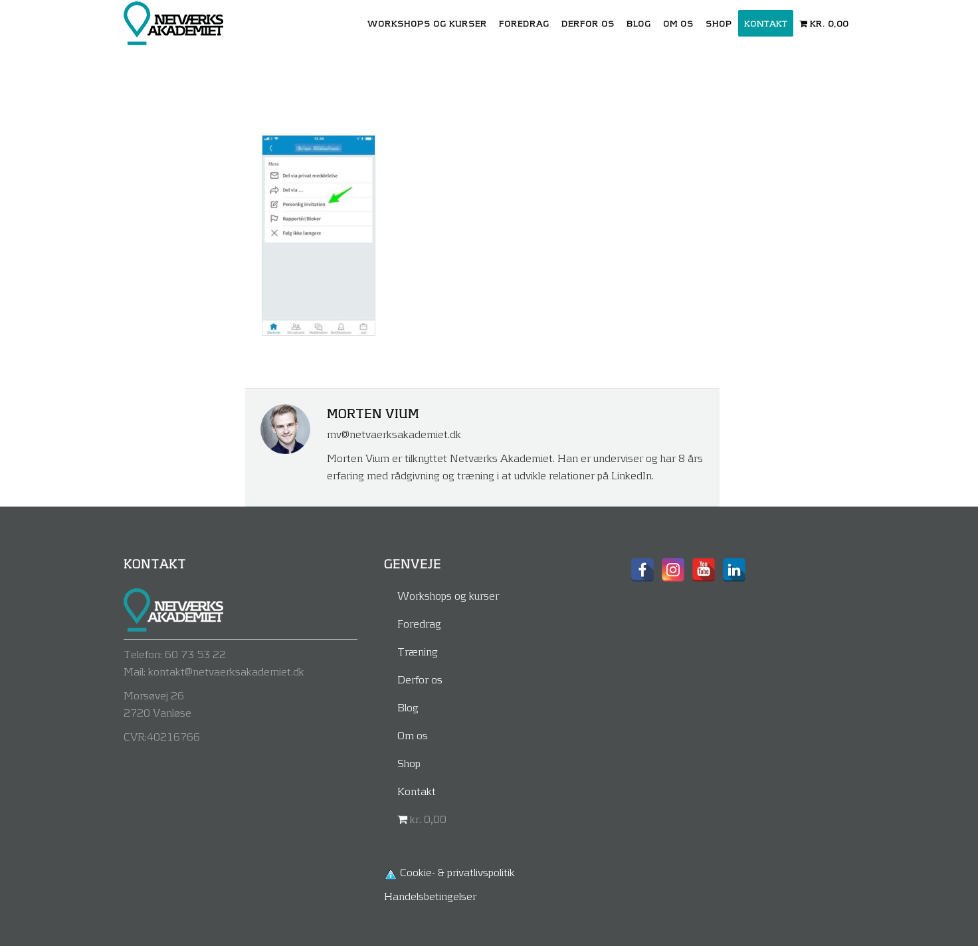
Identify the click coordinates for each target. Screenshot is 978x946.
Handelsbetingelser (430, 895)
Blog (408, 707)
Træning (417, 651)
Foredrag (419, 623)
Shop (409, 763)
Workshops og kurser (448, 595)
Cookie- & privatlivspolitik (457, 872)
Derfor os (419, 679)
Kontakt (416, 790)
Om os (412, 735)
